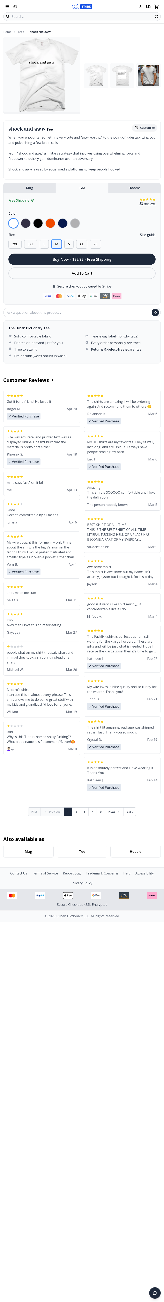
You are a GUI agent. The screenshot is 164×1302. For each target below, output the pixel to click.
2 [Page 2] (76, 811)
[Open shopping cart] (156, 6)
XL (82, 244)
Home (7, 32)
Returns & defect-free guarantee (116, 349)
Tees (20, 32)
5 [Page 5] (101, 811)
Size (11, 234)
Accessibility (144, 873)
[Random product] (156, 16)
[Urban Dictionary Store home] (82, 6)
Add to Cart (82, 273)
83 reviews (147, 203)
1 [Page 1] (68, 811)
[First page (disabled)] (34, 812)
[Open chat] (15, 6)
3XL (30, 244)
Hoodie (134, 188)
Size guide (148, 234)
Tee (82, 188)
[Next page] (114, 812)
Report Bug (72, 873)
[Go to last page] (130, 812)
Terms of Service (45, 873)
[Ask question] (155, 312)
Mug (29, 188)
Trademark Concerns (102, 873)
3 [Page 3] (84, 811)
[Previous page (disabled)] (52, 812)
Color (12, 213)
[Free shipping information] (148, 6)
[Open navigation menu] (7, 6)
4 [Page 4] (93, 811)
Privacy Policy (82, 883)
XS (95, 244)
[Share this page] (140, 6)
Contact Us (18, 873)
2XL (15, 244)
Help (127, 873)
